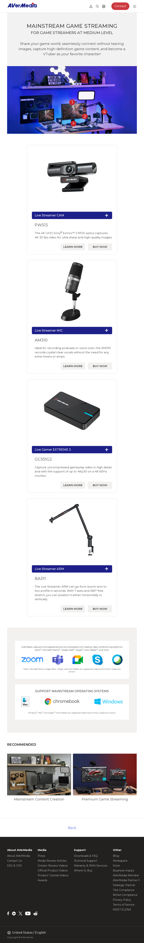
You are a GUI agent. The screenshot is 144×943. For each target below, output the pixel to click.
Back (72, 828)
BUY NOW (100, 247)
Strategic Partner (124, 885)
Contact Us (14, 860)
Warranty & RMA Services (90, 865)
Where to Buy (83, 870)
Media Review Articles (52, 860)
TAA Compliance (123, 890)
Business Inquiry (123, 870)
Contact (120, 6)
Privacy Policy (122, 899)
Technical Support (85, 860)
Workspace (120, 860)
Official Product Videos (53, 870)
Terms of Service (124, 904)
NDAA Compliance (125, 895)
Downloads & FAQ (86, 856)
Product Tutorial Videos (53, 875)
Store (116, 865)
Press (41, 856)
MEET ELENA (122, 909)
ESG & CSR (14, 865)
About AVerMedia (18, 856)
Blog (116, 856)
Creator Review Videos (53, 865)
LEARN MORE (72, 247)
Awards (42, 880)
